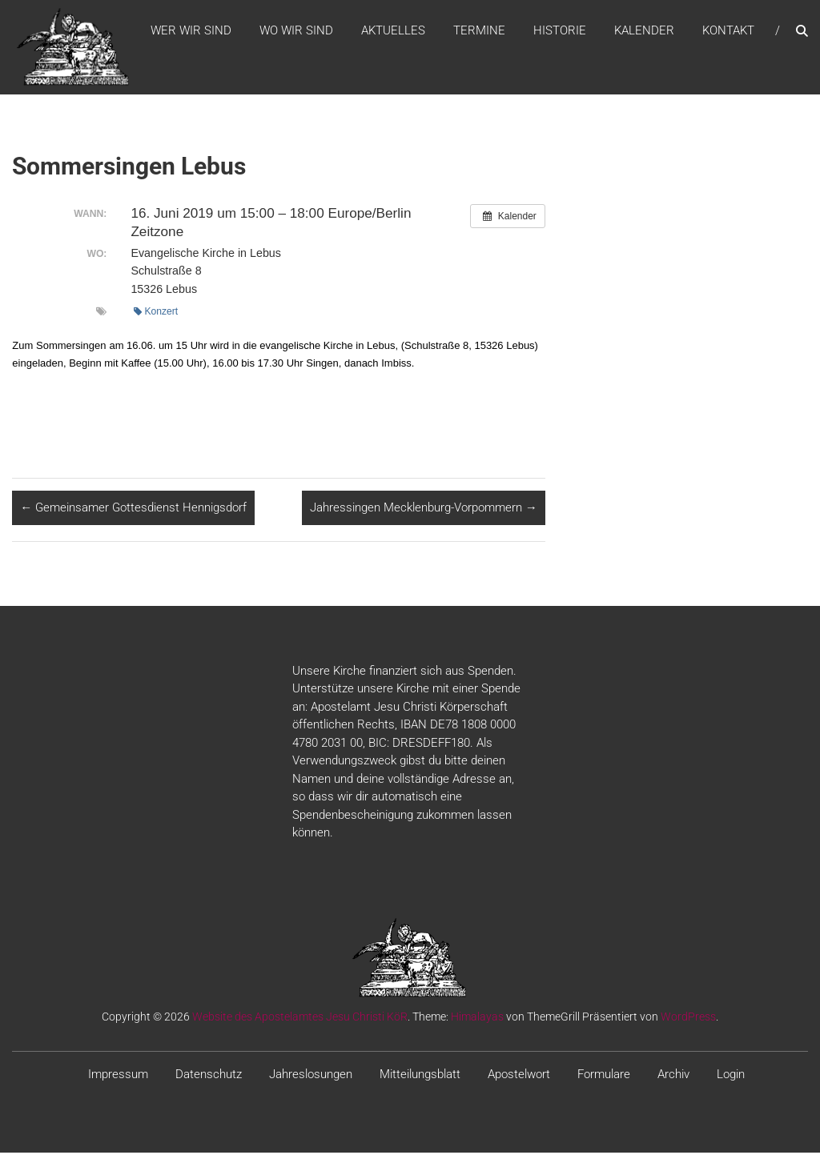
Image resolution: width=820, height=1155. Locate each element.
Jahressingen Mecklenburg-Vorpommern (423, 510)
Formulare (603, 1076)
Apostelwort (519, 1076)
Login (731, 1076)
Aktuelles (393, 31)
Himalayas (477, 1018)
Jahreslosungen (310, 1076)
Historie (559, 31)
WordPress (688, 1018)
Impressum (118, 1076)
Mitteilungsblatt (420, 1076)
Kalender (644, 31)
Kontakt (728, 31)
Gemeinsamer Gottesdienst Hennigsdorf (133, 510)
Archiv (673, 1076)
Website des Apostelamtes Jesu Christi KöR (300, 1018)
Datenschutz (208, 1076)
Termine (479, 31)
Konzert (156, 313)
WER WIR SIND (191, 31)
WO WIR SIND (296, 31)
